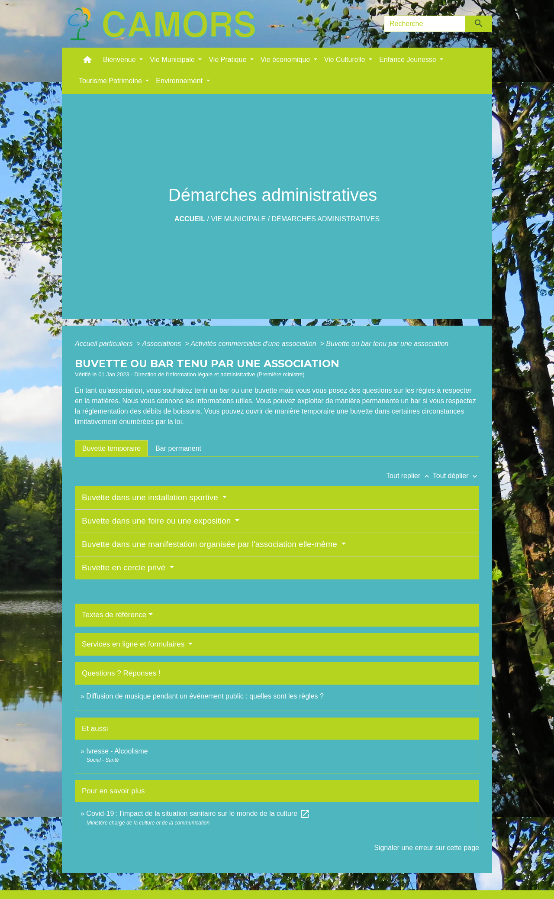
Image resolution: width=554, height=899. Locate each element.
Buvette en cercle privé (125, 567)
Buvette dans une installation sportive (151, 497)
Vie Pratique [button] (228, 59)
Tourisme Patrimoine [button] (111, 80)
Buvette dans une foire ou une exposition (157, 520)
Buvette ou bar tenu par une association (387, 343)
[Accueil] (161, 23)
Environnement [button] (180, 80)
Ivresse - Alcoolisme (117, 751)
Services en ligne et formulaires (134, 644)
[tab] (111, 448)
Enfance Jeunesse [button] (408, 59)
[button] (87, 61)
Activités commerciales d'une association (254, 343)
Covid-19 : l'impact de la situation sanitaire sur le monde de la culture (197, 813)
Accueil (189, 219)
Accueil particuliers (105, 343)
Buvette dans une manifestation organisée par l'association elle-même (210, 544)
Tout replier (409, 475)
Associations (162, 343)
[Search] (424, 24)
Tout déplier (456, 475)
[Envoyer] (479, 24)
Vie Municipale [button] (173, 59)
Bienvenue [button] (120, 59)
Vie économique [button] (286, 59)
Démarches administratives (326, 219)
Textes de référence (114, 615)
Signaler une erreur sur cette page (426, 847)
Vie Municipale (238, 219)
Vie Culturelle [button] (345, 59)
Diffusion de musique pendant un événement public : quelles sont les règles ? (205, 696)
